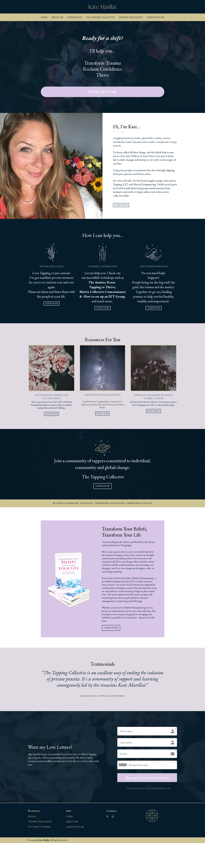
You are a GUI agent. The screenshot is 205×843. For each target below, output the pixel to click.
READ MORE (51, 414)
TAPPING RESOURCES (131, 17)
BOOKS (32, 816)
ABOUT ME (57, 17)
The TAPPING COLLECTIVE (100, 17)
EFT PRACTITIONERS (39, 827)
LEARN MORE (121, 205)
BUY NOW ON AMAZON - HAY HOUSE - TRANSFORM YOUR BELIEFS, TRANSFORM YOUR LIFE (102, 503)
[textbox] (145, 168)
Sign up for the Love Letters (147, 777)
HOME (44, 17)
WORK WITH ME (155, 17)
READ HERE (102, 413)
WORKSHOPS (74, 17)
